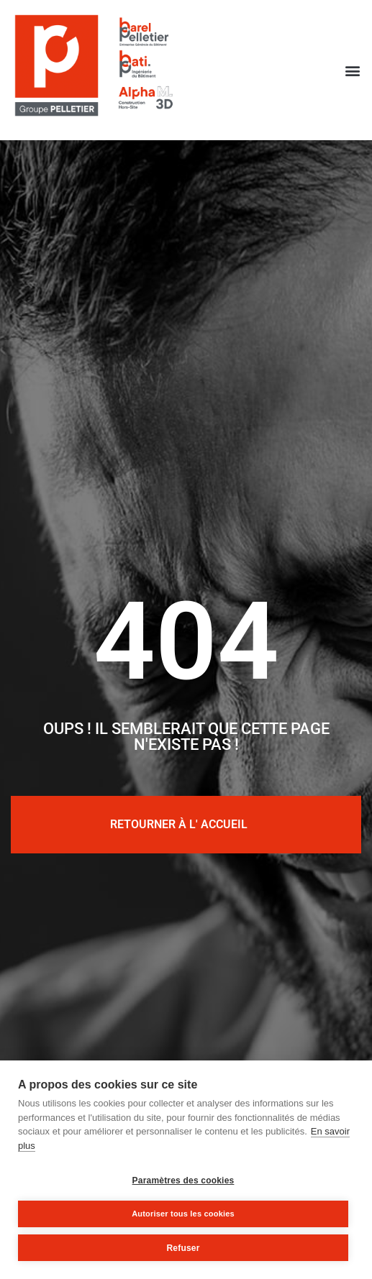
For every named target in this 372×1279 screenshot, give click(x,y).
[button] (353, 70)
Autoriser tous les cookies (183, 1213)
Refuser (182, 1248)
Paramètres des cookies (183, 1180)
